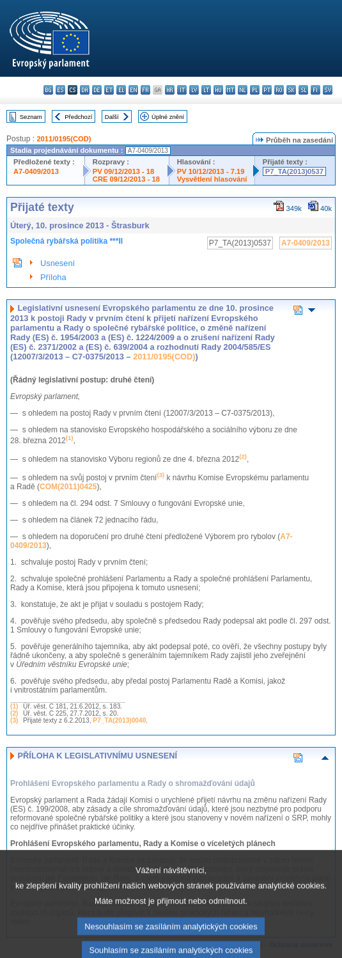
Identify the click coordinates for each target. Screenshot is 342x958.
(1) (14, 706)
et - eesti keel (109, 90)
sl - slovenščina (303, 90)
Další (112, 116)
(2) (14, 713)
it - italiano (182, 90)
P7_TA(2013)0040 (119, 720)
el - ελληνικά (121, 90)
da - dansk (84, 90)
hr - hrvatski (170, 90)
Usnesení (57, 263)
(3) (14, 720)
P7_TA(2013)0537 (294, 171)
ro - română (279, 90)
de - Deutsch (97, 90)
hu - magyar (218, 90)
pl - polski (255, 90)
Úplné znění (168, 116)
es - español (60, 90)
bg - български (48, 90)
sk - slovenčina (291, 90)
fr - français (145, 90)
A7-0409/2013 (36, 171)
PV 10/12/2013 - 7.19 (211, 171)
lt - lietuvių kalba (206, 90)
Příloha (53, 277)
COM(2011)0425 (68, 486)
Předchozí (78, 116)
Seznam (31, 116)
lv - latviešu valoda (194, 90)
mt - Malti (230, 90)
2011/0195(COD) (63, 139)
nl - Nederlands (242, 90)
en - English (133, 90)
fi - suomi (315, 90)
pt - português (267, 90)
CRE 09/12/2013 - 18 (126, 179)
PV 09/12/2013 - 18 (123, 171)
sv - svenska (327, 90)
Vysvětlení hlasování (212, 179)
